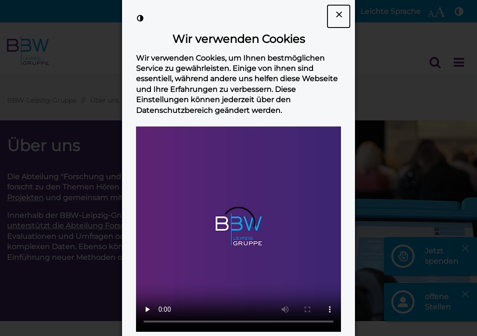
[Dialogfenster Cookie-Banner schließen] (338, 16)
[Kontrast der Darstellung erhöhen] (140, 18)
